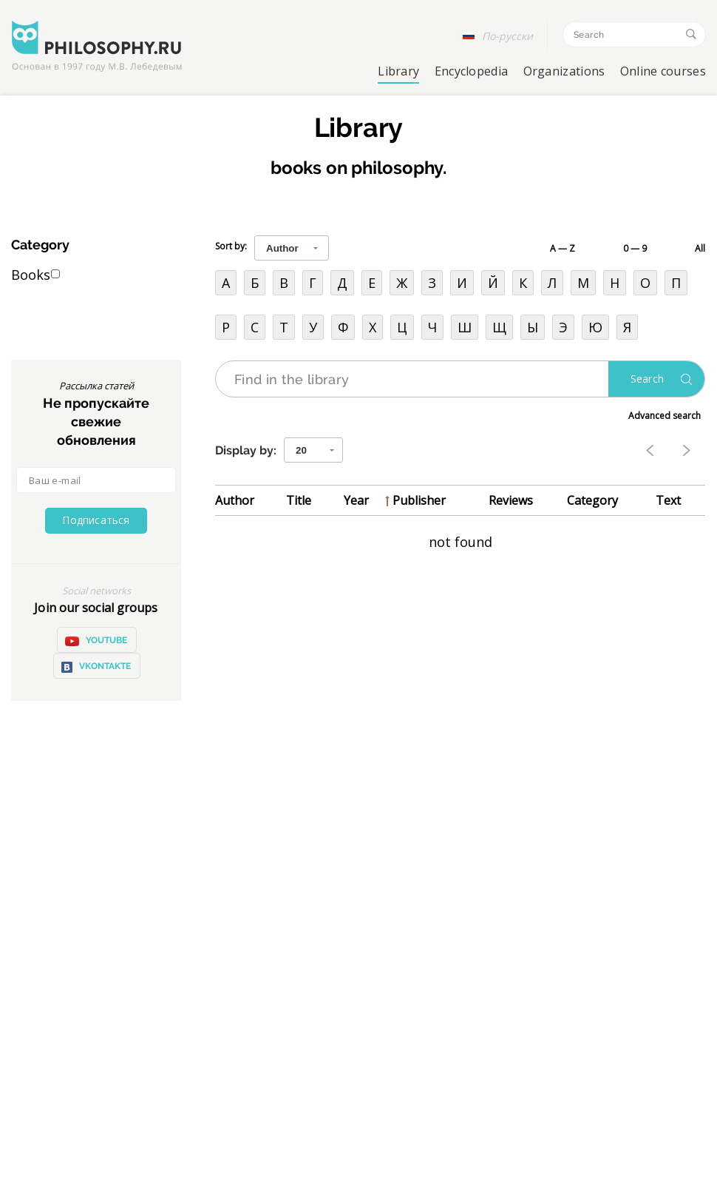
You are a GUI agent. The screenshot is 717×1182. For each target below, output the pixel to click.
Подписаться (95, 520)
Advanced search (664, 415)
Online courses (663, 71)
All (700, 248)
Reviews (511, 500)
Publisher (419, 500)
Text (668, 500)
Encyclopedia (472, 71)
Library (398, 71)
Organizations (564, 71)
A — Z (562, 248)
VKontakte (96, 667)
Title (298, 500)
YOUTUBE (95, 641)
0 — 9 (635, 248)
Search (647, 379)
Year (356, 500)
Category (592, 500)
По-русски (507, 36)
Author (234, 500)
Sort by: (231, 246)
